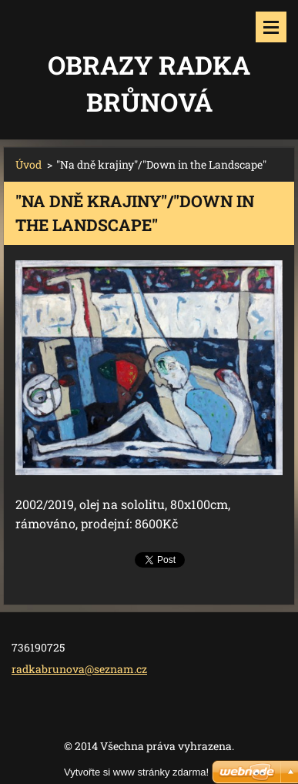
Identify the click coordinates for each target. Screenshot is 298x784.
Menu (271, 27)
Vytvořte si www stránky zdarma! (136, 772)
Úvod (28, 164)
